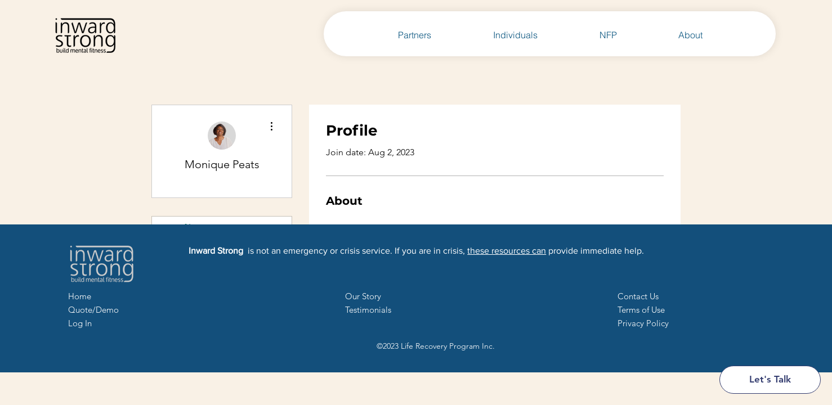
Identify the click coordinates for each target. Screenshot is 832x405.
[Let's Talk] (770, 380)
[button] (638, 296)
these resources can (506, 250)
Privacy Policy (643, 323)
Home (79, 296)
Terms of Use (641, 309)
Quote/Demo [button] (93, 309)
